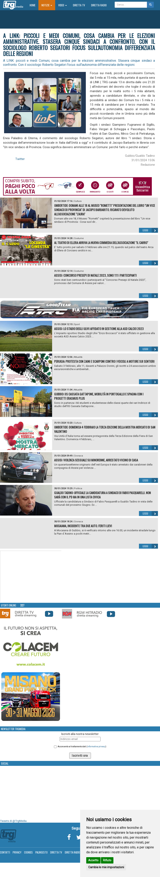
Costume (79, 238)
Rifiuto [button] (107, 860)
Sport (77, 324)
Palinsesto (41, 852)
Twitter (20, 159)
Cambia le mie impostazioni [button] (106, 867)
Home (34, 5)
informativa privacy (96, 746)
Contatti (5, 852)
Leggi (150, 230)
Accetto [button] (93, 860)
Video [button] (62, 5)
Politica (78, 488)
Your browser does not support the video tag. (31, 576)
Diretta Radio (99, 5)
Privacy (17, 852)
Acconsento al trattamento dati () (82, 746)
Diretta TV (79, 5)
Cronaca (78, 455)
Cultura (78, 201)
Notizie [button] (46, 5)
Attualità (78, 357)
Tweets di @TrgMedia (13, 820)
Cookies (28, 852)
